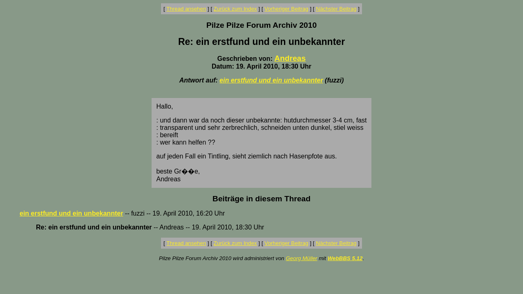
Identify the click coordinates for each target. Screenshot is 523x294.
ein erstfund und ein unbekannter (271, 80)
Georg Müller (301, 258)
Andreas (290, 58)
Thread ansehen (186, 9)
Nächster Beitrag (336, 9)
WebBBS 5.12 (345, 258)
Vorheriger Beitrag (286, 9)
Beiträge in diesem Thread (261, 198)
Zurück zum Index (235, 9)
